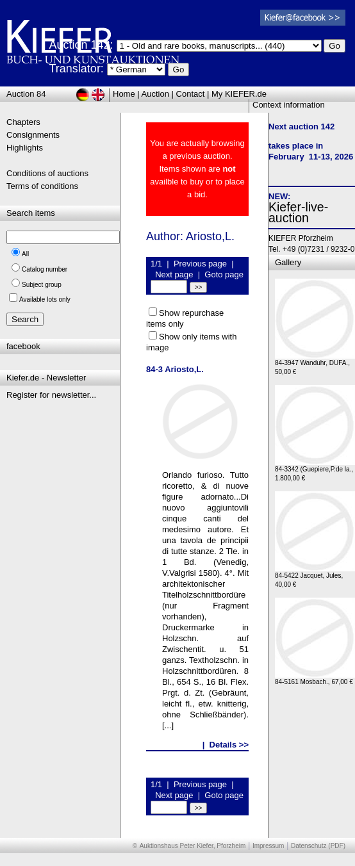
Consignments (33, 135)
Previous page (200, 263)
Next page (174, 274)
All (25, 253)
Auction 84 (25, 94)
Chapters (23, 122)
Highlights (24, 147)
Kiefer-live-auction (298, 212)
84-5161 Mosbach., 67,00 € (315, 678)
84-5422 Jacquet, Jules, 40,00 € (315, 577)
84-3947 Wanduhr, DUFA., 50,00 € (315, 364)
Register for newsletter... (51, 395)
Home (124, 94)
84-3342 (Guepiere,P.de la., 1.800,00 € (315, 470)
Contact (190, 94)
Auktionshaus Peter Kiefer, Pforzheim (193, 845)
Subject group (42, 284)
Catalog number (44, 269)
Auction (155, 94)
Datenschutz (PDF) (318, 845)
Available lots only (44, 299)
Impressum (268, 845)
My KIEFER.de (239, 94)
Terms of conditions (42, 186)
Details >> (229, 744)
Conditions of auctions (47, 173)
